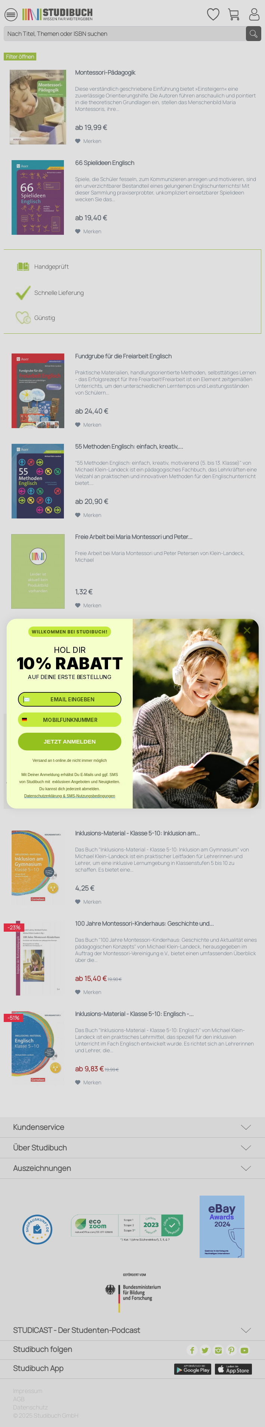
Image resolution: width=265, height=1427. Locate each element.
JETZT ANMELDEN (69, 741)
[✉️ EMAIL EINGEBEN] (69, 699)
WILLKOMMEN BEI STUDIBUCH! (69, 631)
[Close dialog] (246, 630)
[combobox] (29, 719)
